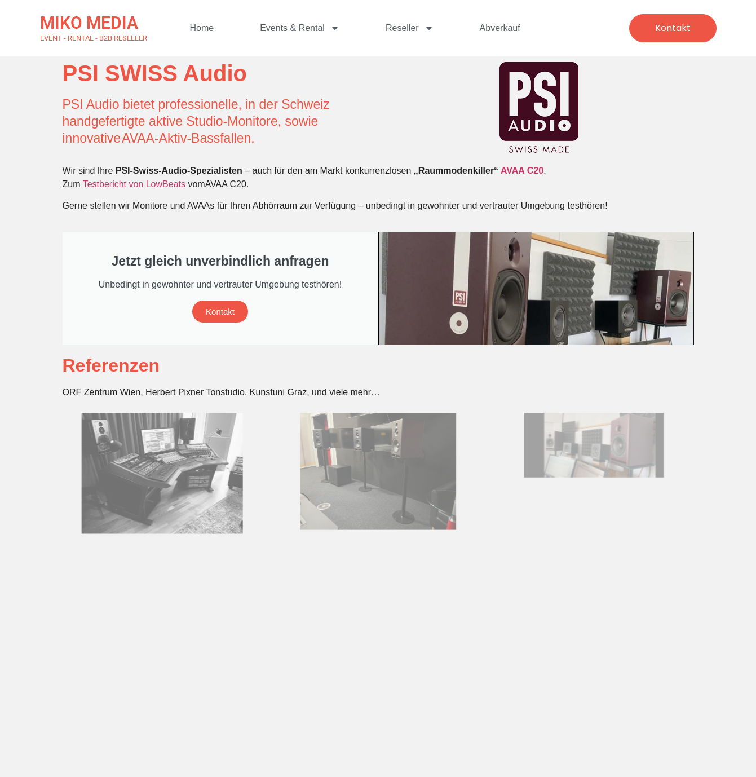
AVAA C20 (522, 170)
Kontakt (220, 311)
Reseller (410, 28)
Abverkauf (500, 28)
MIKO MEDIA (89, 23)
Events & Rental (299, 28)
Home (202, 28)
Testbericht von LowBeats (135, 184)
